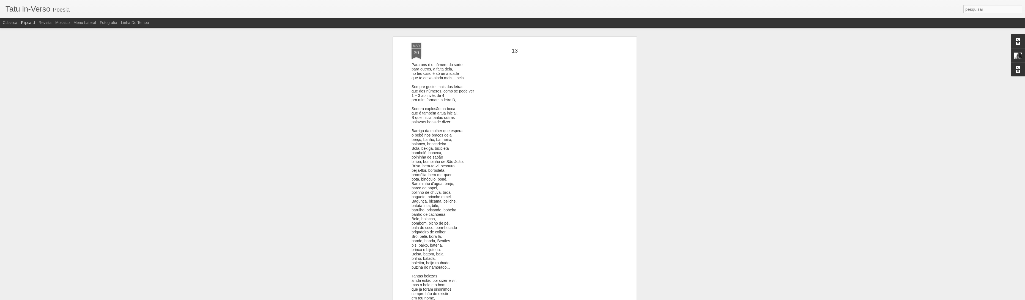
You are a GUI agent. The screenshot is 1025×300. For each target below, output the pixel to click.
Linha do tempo (135, 22)
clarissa (543, 95)
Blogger (534, 297)
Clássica (10, 22)
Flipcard (28, 22)
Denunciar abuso (552, 297)
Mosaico (62, 22)
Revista (45, 22)
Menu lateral (84, 22)
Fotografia (108, 22)
